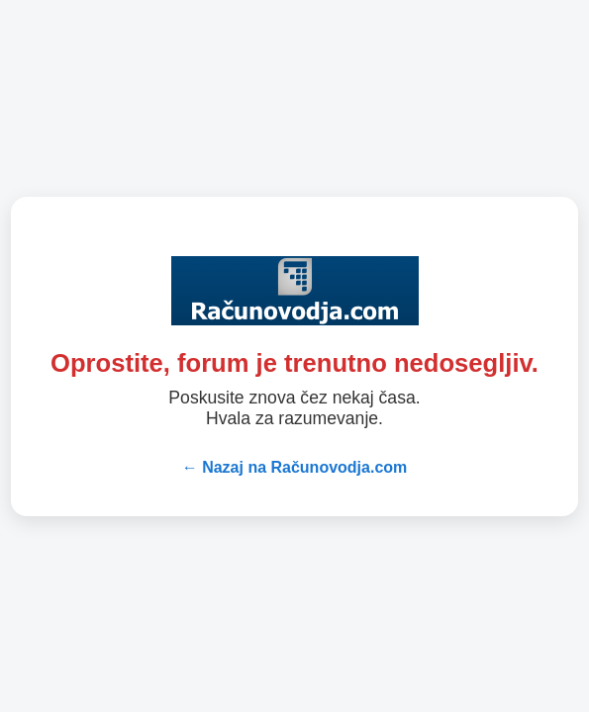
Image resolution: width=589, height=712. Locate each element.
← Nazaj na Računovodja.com (295, 467)
